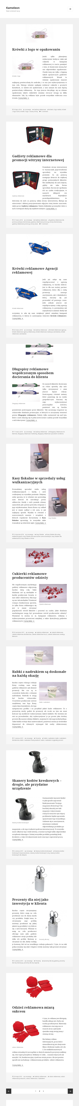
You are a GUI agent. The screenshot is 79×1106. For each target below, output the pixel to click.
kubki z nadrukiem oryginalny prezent (52, 740)
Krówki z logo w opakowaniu (36, 49)
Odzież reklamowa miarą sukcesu (33, 1009)
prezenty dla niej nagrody (31, 963)
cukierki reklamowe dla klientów (21, 634)
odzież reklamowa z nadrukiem (35, 1078)
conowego (28, 109)
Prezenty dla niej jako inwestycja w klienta (30, 901)
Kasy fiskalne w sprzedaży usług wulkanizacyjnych (38, 480)
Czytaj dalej (23, 98)
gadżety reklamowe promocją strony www (25, 224)
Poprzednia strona (8, 1091)
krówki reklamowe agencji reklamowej (23, 332)
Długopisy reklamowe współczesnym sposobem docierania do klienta (33, 373)
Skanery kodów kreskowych (43, 851)
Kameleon (13, 8)
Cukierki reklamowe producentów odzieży (30, 575)
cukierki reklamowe (57, 632)
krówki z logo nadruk (55, 109)
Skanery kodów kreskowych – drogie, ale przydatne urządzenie (36, 784)
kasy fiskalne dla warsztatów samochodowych (37, 536)
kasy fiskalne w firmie (27, 538)
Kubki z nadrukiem (49, 738)
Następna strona (70, 1091)
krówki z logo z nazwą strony (29, 111)
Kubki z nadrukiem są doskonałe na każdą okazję (39, 673)
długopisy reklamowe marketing (27, 434)
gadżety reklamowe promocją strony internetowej (46, 222)
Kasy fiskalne (40, 534)
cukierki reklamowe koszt (39, 634)
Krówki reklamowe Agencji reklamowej (35, 270)
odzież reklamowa (54, 1076)
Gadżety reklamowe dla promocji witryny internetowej (38, 158)
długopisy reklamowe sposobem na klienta (51, 434)
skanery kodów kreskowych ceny (40, 853)
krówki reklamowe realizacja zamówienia (48, 332)
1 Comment (44, 111)
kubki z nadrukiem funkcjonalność (30, 740)
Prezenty (38, 738)
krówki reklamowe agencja (58, 330)
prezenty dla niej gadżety (51, 961)
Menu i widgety (70, 11)
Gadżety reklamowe (40, 109)
